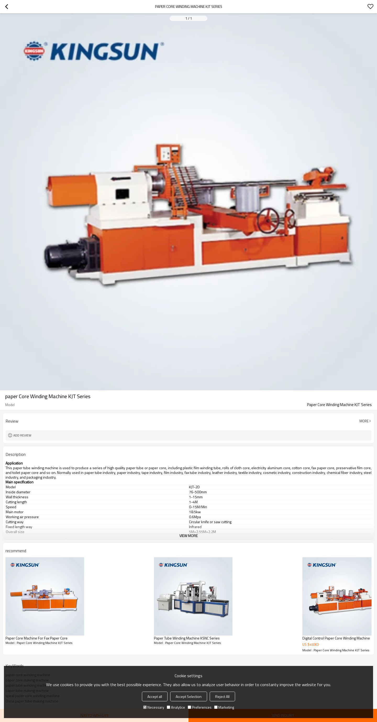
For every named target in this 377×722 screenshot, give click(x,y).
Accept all (154, 696)
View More (188, 535)
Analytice (176, 707)
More (364, 421)
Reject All (222, 696)
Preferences (200, 707)
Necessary (153, 707)
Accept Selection (189, 696)
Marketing (224, 707)
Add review (22, 435)
